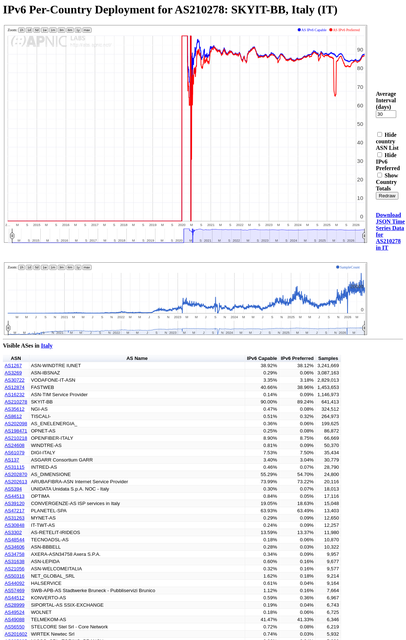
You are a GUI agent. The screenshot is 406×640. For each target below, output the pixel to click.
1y (78, 30)
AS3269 (13, 373)
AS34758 (15, 554)
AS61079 (15, 452)
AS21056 (15, 568)
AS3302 (13, 532)
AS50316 (15, 576)
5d (36, 30)
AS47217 (15, 510)
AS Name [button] (137, 358)
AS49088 (15, 619)
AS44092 (15, 583)
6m (70, 30)
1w (44, 30)
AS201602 (16, 634)
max (87, 30)
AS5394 (13, 489)
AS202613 (16, 481)
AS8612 (13, 416)
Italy (47, 345)
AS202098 (16, 423)
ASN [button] (16, 358)
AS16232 (15, 394)
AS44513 (15, 496)
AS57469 (15, 590)
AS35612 (15, 409)
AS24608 (15, 445)
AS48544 (15, 539)
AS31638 (15, 561)
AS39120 (15, 503)
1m (53, 30)
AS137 (12, 460)
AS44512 (15, 597)
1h (21, 30)
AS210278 (16, 402)
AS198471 (16, 431)
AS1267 (13, 365)
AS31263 (15, 518)
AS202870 (16, 474)
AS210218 (16, 438)
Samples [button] (328, 358)
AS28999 (15, 605)
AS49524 (15, 612)
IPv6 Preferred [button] (297, 358)
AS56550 (15, 626)
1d (29, 30)
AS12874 (15, 387)
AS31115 (15, 467)
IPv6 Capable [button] (262, 358)
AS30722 (15, 380)
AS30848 (15, 525)
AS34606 (15, 547)
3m (61, 30)
